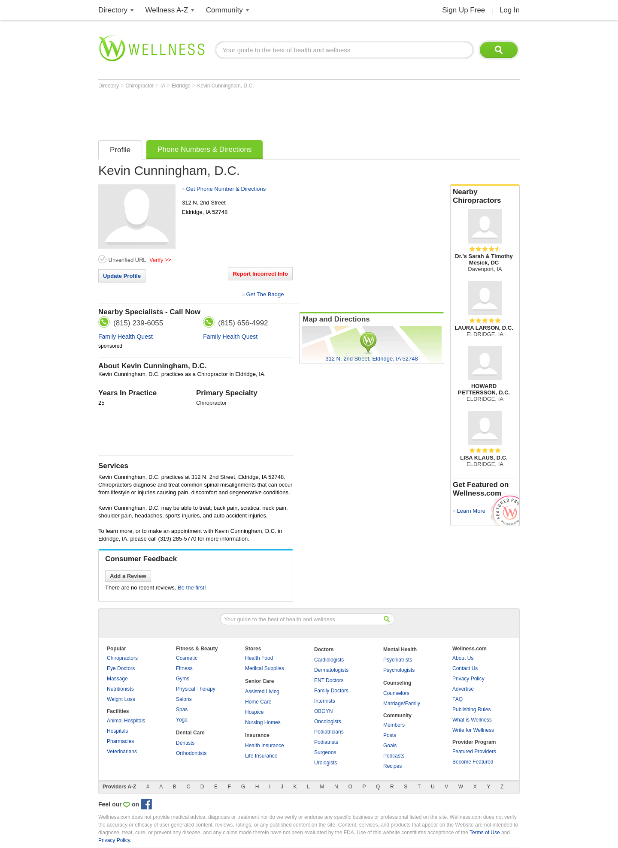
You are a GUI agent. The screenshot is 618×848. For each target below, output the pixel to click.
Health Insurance (264, 746)
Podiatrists (326, 742)
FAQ (457, 699)
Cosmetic (186, 658)
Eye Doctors (121, 668)
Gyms (182, 679)
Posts (389, 735)
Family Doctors (331, 691)
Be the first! (192, 587)
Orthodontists (191, 753)
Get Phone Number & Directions (226, 189)
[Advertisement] (254, 112)
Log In (510, 10)
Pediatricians (329, 732)
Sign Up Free (463, 10)
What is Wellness (472, 720)
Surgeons (325, 752)
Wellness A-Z (166, 10)
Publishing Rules (471, 710)
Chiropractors (122, 658)
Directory (112, 10)
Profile (120, 150)
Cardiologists (329, 660)
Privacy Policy (468, 679)
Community (224, 10)
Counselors (396, 693)
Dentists (185, 743)
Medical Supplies (264, 668)
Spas (182, 710)
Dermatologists (331, 670)
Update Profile (122, 276)
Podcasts (393, 756)
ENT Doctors (328, 680)
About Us (462, 658)
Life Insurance (261, 756)
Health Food (259, 658)
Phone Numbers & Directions (204, 149)
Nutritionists (120, 689)
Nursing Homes (263, 722)
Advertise (463, 689)
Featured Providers (474, 752)
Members (394, 725)
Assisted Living (262, 692)
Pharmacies (120, 741)
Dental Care (190, 733)
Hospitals (117, 731)
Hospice (254, 712)
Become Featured (472, 762)
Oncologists (327, 722)
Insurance (257, 735)
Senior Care (259, 681)
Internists (324, 701)
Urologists (325, 763)
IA (164, 86)
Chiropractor (140, 86)
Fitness (184, 668)
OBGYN (323, 711)
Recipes (392, 766)
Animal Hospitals (126, 721)
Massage (117, 679)
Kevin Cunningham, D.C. (225, 86)
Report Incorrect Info (260, 274)
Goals (390, 746)
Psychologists (399, 670)
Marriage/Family (401, 704)
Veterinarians (122, 752)
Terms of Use (485, 833)
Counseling (397, 683)
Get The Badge (265, 294)
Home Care (258, 702)
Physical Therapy (195, 689)
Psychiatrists (397, 660)
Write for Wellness (473, 730)
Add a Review (128, 576)
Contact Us (465, 668)
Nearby (485, 196)
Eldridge (182, 86)
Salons (184, 699)
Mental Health (400, 650)
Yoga (182, 720)
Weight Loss (121, 699)
